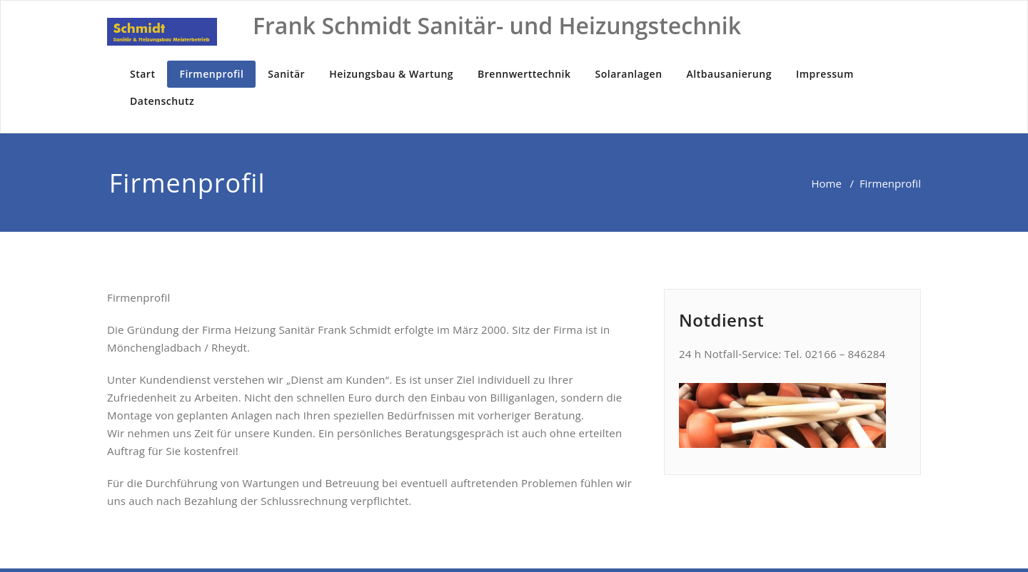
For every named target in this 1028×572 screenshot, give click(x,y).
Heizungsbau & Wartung (391, 74)
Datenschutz (162, 101)
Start (142, 74)
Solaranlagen (628, 74)
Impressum (825, 74)
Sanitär (286, 74)
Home (826, 183)
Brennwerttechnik (524, 74)
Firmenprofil (211, 74)
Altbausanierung (729, 74)
